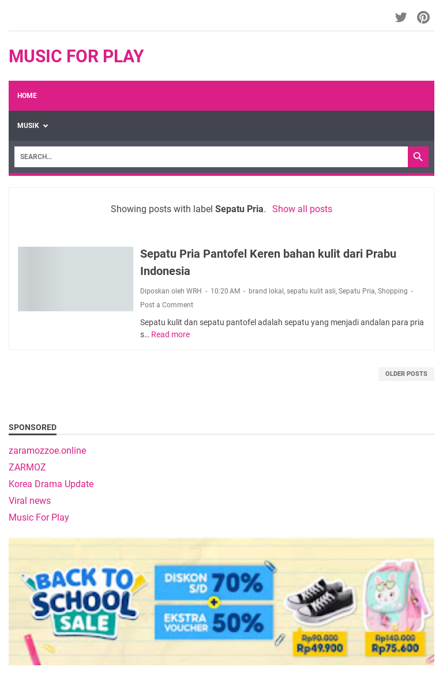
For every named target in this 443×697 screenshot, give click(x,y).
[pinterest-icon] (424, 17)
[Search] (211, 156)
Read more (170, 334)
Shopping (393, 291)
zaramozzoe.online (47, 450)
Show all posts (302, 209)
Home (27, 96)
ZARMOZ (27, 467)
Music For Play (76, 56)
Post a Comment (166, 305)
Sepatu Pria (357, 291)
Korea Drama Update (51, 484)
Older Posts (406, 374)
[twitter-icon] (402, 17)
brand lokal (266, 291)
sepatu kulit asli (311, 291)
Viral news (30, 500)
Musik (28, 126)
